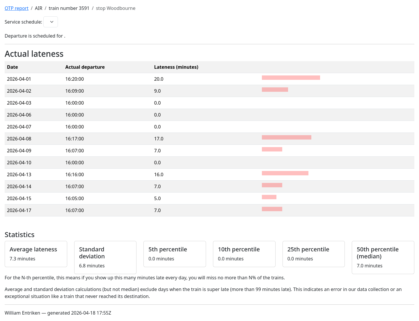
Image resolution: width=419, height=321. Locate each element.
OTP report (17, 8)
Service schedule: (23, 22)
